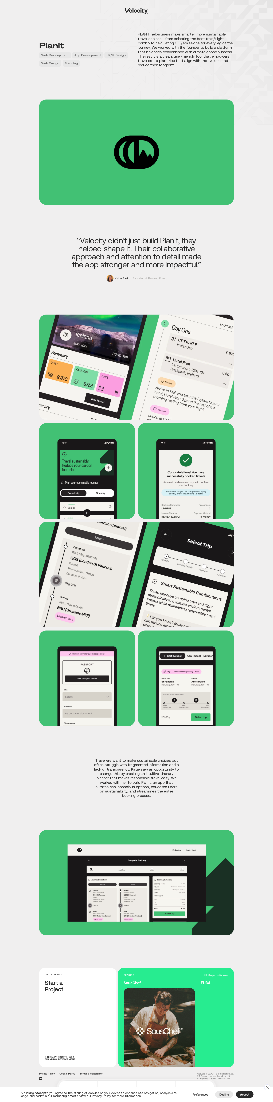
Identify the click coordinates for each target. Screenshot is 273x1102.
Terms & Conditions (91, 1074)
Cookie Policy (67, 1074)
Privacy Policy (46, 1074)
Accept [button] (244, 1094)
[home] (136, 11)
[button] (267, 1087)
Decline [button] (224, 1094)
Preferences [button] (200, 1094)
